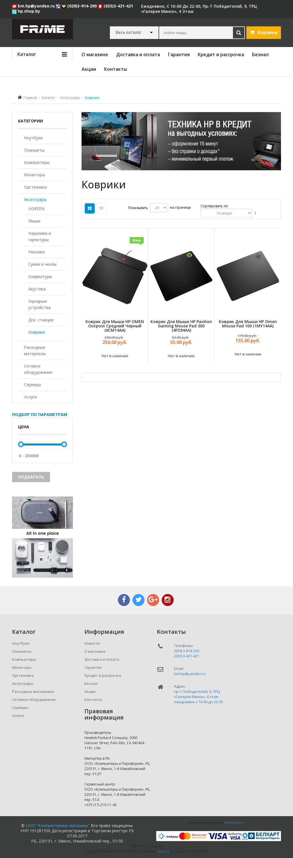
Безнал (260, 54)
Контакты (115, 69)
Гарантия (179, 54)
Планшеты (34, 150)
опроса (163, 851)
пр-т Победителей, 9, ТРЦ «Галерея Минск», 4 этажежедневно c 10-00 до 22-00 (198, 696)
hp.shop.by (26, 11)
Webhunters (234, 822)
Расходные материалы (35, 350)
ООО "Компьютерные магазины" (58, 825)
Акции (89, 69)
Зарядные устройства (39, 304)
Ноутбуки (33, 137)
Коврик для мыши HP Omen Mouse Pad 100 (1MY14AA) (248, 324)
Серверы (32, 384)
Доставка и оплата (138, 54)
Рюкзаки (36, 252)
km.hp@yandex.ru (34, 6)
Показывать (138, 207)
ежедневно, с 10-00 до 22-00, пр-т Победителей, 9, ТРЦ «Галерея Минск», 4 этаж (199, 8)
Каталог (48, 97)
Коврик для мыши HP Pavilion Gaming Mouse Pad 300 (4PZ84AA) (181, 326)
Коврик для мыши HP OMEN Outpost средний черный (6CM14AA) (115, 326)
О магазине (95, 54)
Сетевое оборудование (38, 369)
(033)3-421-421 (115, 6)
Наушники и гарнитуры (39, 236)
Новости (92, 643)
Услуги (30, 397)
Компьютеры (37, 162)
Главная (30, 97)
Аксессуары (70, 97)
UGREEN (36, 208)
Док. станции (41, 320)
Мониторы (34, 174)
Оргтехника (35, 187)
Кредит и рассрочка (221, 54)
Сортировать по (214, 206)
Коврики (36, 332)
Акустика (37, 289)
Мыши (34, 221)
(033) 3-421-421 (186, 655)
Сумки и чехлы (42, 264)
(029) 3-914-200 (186, 650)
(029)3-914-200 (80, 6)
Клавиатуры (40, 276)
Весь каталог (129, 32)
